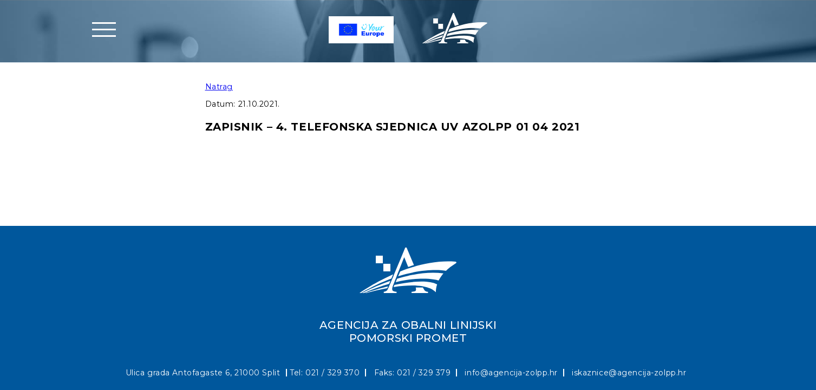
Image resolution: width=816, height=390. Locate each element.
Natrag (219, 86)
